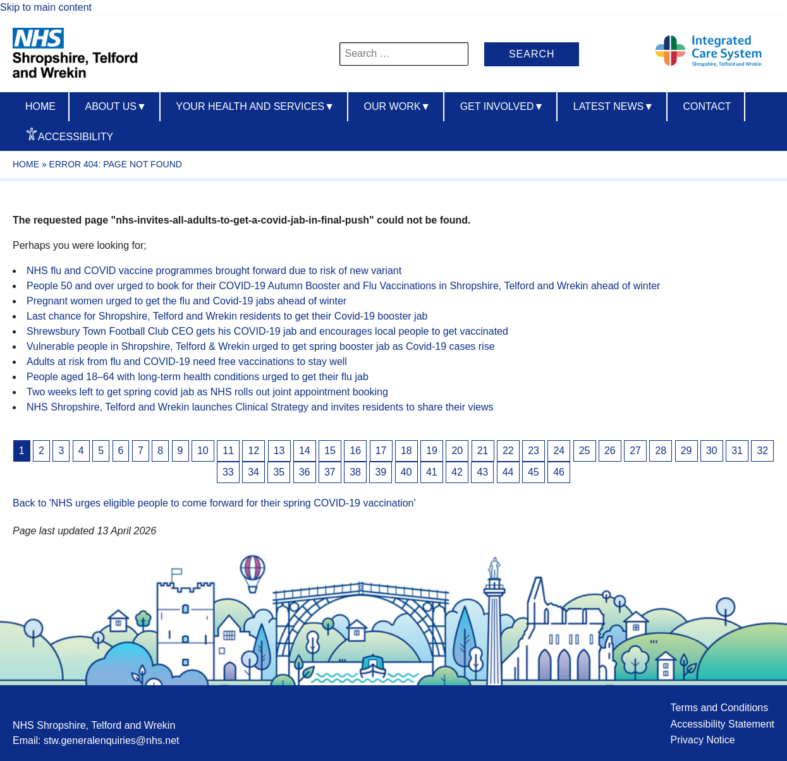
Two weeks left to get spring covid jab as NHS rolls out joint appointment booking (207, 391)
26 (610, 450)
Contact (707, 106)
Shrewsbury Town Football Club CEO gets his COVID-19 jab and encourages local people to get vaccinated (267, 331)
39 (380, 472)
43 (482, 472)
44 (508, 472)
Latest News (613, 106)
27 (635, 450)
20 (457, 450)
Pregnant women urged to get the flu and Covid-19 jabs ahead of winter (186, 301)
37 (330, 472)
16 (355, 450)
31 (737, 450)
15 (330, 450)
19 (431, 450)
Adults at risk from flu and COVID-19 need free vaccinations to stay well (187, 361)
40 (406, 472)
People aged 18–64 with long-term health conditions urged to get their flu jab (198, 376)
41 (431, 472)
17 (381, 450)
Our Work (397, 106)
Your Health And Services (255, 106)
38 (355, 472)
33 (228, 472)
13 (279, 450)
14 (304, 450)
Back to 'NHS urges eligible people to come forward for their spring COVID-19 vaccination (213, 503)
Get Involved (502, 106)
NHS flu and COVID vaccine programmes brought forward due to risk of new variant (214, 270)
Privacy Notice (702, 739)
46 (558, 472)
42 (457, 472)
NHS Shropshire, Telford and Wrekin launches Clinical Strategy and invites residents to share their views (260, 407)
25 (584, 450)
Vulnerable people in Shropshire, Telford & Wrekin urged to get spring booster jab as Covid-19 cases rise (261, 346)
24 (558, 450)
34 (253, 472)
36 (304, 472)
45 (533, 472)
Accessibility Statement (722, 724)
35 (278, 472)
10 (203, 450)
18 (406, 450)
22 (508, 450)
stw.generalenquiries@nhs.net (112, 740)
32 (762, 450)
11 (228, 450)
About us (115, 106)
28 (660, 450)
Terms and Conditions (719, 707)
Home (40, 106)
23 (533, 450)
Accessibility (75, 136)
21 (483, 450)
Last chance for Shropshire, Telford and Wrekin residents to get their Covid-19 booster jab (227, 316)
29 (686, 450)
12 (253, 450)
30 (711, 450)
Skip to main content (46, 7)
